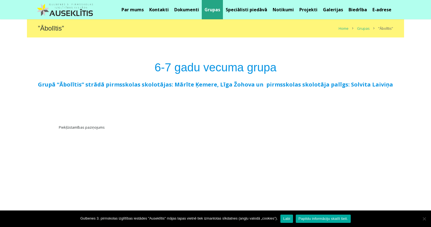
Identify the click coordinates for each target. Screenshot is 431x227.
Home (344, 28)
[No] (424, 218)
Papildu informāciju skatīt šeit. (323, 219)
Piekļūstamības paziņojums (82, 127)
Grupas (363, 28)
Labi (286, 219)
